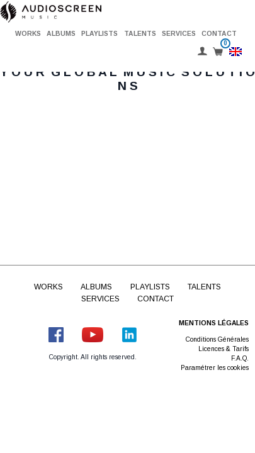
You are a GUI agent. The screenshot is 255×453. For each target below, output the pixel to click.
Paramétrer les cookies (215, 367)
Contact (219, 33)
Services (179, 33)
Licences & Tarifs (223, 348)
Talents (140, 33)
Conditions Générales (217, 339)
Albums (61, 33)
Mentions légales (214, 323)
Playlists (99, 33)
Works (28, 33)
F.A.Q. (240, 358)
